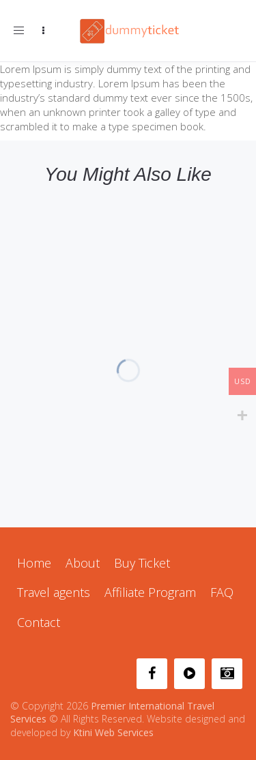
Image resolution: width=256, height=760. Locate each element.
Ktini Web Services (113, 732)
